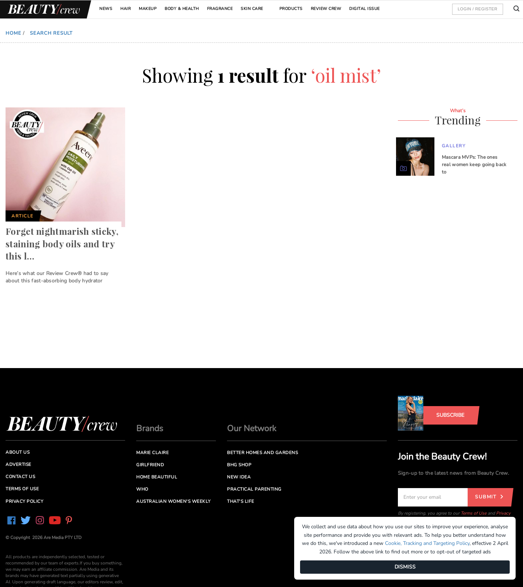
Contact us (20, 477)
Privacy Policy (24, 501)
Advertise (18, 464)
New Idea (239, 477)
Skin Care (252, 8)
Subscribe (450, 415)
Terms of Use (473, 513)
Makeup (147, 8)
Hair (125, 8)
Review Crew (326, 8)
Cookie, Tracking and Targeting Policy (427, 543)
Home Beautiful (156, 477)
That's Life (240, 501)
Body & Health (182, 8)
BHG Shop (239, 465)
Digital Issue (364, 8)
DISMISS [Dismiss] (405, 566)
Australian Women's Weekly (173, 501)
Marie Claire (152, 453)
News (105, 8)
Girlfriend (150, 465)
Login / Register (478, 9)
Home (13, 33)
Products (291, 8)
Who (142, 489)
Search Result (51, 33)
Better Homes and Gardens (262, 453)
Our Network (251, 428)
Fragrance (220, 8)
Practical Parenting (254, 489)
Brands (149, 428)
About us (18, 452)
